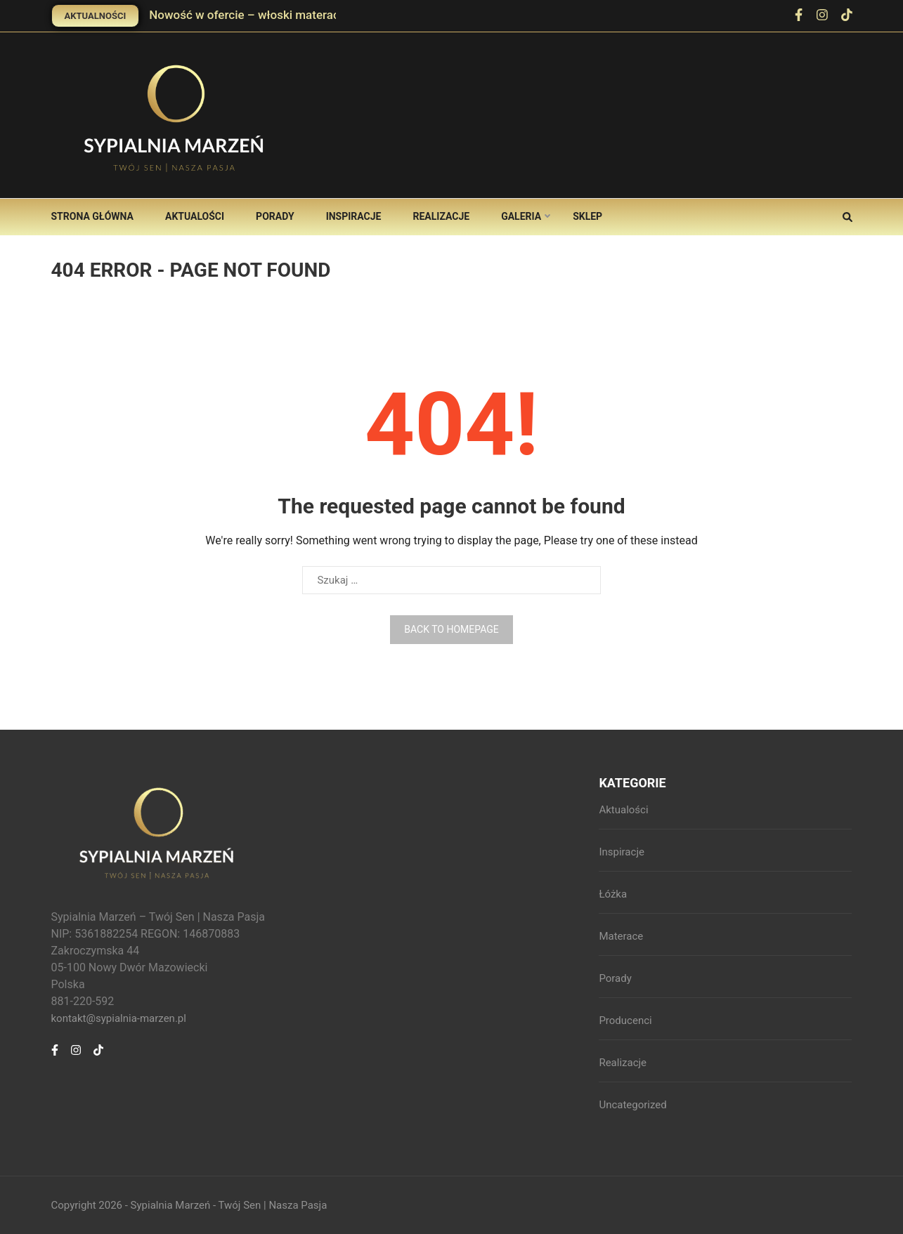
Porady (275, 216)
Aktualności (95, 16)
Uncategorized (632, 1104)
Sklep (587, 216)
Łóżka (613, 894)
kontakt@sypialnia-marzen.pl (118, 1018)
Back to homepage (451, 629)
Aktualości (194, 216)
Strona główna (92, 216)
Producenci (625, 1020)
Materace (621, 936)
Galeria (521, 216)
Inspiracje (354, 216)
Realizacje (440, 216)
